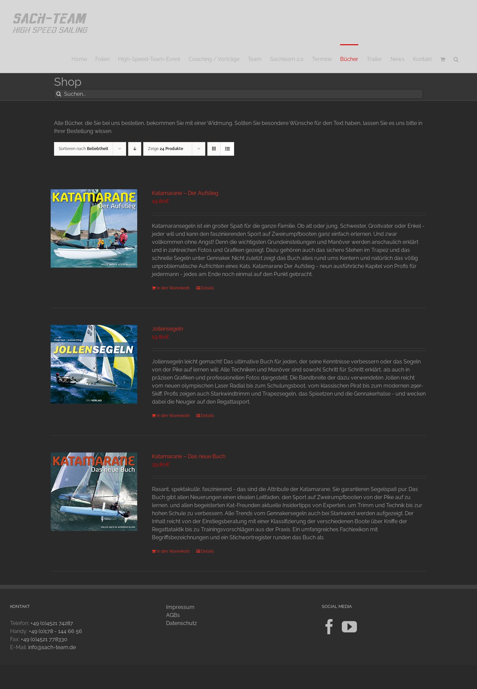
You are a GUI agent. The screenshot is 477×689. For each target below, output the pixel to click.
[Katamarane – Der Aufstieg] (94, 228)
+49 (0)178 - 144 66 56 (55, 631)
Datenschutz (181, 623)
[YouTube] (349, 626)
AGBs (173, 615)
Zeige (165, 148)
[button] (456, 58)
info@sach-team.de (52, 647)
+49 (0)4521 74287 (52, 623)
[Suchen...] (238, 94)
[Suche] (59, 94)
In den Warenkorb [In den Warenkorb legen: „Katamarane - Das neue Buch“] (173, 551)
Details (207, 288)
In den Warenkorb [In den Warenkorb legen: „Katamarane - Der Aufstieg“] (173, 288)
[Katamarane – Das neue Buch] (94, 492)
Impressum (180, 607)
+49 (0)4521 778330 (44, 639)
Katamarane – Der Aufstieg (185, 193)
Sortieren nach (83, 148)
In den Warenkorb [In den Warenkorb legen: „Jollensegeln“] (173, 415)
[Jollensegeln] (94, 364)
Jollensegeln (167, 329)
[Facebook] (329, 626)
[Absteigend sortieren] (134, 149)
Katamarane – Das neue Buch (188, 456)
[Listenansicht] (227, 148)
